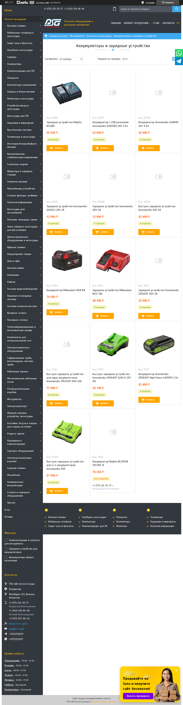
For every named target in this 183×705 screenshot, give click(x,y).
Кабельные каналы (17, 371)
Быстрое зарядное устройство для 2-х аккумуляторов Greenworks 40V (65, 465)
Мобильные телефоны (59, 521)
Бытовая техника (16, 25)
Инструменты (14, 399)
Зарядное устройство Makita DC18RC (63, 124)
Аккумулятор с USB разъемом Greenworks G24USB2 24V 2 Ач (110, 124)
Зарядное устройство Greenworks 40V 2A (112, 208)
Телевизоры (156, 517)
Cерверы (11, 57)
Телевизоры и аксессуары (21, 136)
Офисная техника (16, 247)
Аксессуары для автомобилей (16, 211)
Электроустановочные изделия (19, 459)
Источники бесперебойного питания (22, 145)
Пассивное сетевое (17, 319)
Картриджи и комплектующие (16, 442)
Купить (59, 148)
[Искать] (176, 9)
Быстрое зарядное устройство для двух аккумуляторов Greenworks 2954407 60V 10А (65, 377)
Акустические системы (19, 129)
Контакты (168, 23)
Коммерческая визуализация (15, 483)
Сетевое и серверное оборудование (18, 494)
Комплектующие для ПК (20, 70)
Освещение (13, 274)
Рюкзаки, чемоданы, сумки (22, 219)
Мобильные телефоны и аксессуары (20, 34)
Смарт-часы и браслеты (60, 526)
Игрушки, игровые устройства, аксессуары (20, 414)
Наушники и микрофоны (20, 122)
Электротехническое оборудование (18, 349)
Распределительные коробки (18, 390)
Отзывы (8, 516)
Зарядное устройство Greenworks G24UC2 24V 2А (66, 208)
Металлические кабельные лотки (22, 380)
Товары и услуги (58, 35)
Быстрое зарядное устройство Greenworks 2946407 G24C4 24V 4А (111, 377)
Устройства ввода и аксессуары (18, 107)
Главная (116, 23)
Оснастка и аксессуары (99, 35)
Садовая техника (16, 468)
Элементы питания (17, 181)
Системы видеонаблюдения (22, 288)
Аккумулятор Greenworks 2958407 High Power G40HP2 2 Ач (158, 375)
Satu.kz (107, 698)
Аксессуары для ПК (18, 115)
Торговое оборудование (20, 450)
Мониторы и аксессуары (20, 98)
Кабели (11, 281)
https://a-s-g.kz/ (18, 623)
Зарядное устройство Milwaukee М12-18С (112, 292)
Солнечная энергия (17, 164)
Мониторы (121, 526)
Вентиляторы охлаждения (21, 84)
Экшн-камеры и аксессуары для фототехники (22, 228)
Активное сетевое (17, 312)
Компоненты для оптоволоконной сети (19, 339)
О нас (7, 509)
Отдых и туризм (15, 433)
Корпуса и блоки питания (21, 91)
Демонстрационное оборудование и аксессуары (22, 238)
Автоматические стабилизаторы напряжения (22, 155)
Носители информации (19, 202)
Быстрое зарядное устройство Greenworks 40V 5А (156, 208)
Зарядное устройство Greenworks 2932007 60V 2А (158, 292)
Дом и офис (13, 261)
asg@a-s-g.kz (16, 628)
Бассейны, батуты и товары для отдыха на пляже (22, 425)
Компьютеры (14, 64)
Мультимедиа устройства (21, 188)
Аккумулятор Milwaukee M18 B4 (65, 290)
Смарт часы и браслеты (19, 43)
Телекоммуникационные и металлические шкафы (21, 328)
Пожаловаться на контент (104, 701)
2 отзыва (150, 2)
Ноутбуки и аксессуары (20, 50)
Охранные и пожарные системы (19, 297)
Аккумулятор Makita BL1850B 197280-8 (110, 463)
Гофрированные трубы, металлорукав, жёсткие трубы (20, 361)
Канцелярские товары (19, 254)
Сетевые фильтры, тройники (22, 195)
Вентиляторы (123, 521)
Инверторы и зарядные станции (20, 173)
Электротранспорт (17, 406)
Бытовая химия (15, 268)
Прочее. (11, 502)
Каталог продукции (15, 19)
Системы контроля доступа (22, 306)
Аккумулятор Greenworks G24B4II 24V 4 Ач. (158, 124)
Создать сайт (42, 2)
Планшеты (13, 77)
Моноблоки (13, 475)
